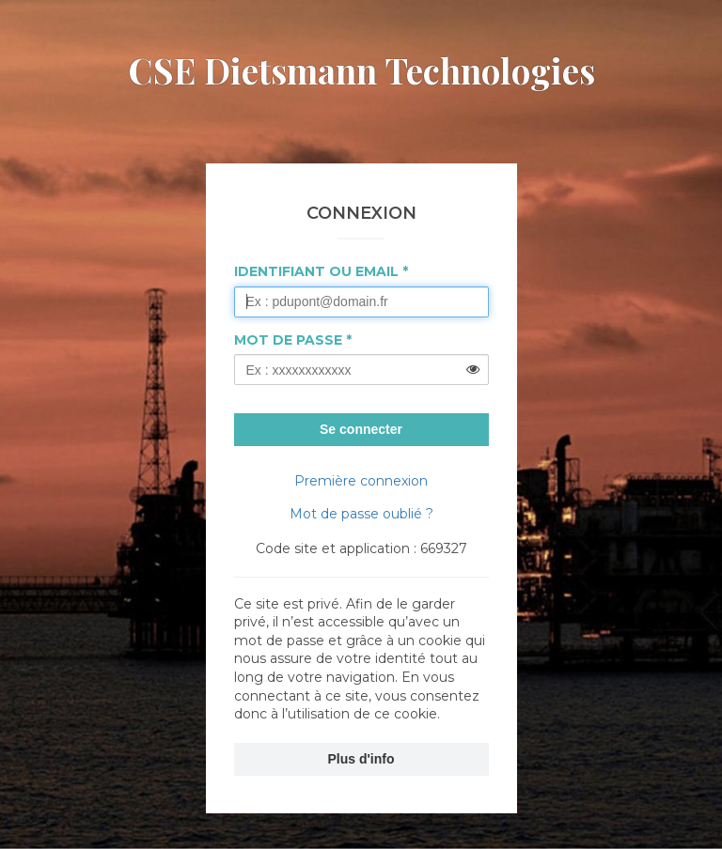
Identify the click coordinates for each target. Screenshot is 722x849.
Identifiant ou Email (316, 271)
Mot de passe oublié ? (361, 513)
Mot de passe (288, 340)
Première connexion (361, 480)
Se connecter (361, 429)
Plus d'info (361, 758)
